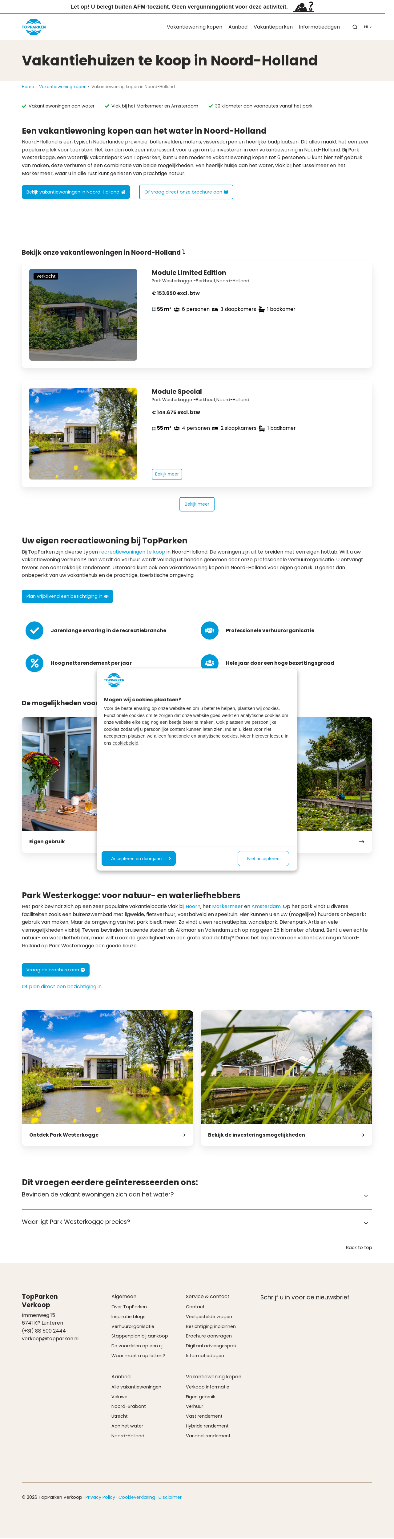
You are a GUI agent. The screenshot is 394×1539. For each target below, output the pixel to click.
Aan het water (127, 1427)
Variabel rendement (208, 1437)
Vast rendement (204, 1418)
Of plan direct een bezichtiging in (62, 988)
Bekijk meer (197, 506)
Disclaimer (170, 1498)
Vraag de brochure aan (55, 971)
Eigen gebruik (200, 1398)
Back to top (359, 1249)
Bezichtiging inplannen (211, 1328)
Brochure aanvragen (209, 1337)
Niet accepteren (263, 858)
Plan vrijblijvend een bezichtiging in (67, 598)
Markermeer (227, 907)
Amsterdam (266, 907)
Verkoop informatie (207, 1388)
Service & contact (208, 1298)
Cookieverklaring (137, 1498)
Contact (195, 1308)
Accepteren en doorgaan (141, 858)
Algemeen (123, 1298)
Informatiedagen (319, 26)
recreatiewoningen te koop (132, 553)
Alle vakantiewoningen (136, 1388)
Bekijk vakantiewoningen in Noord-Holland (76, 192)
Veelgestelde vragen (209, 1318)
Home (28, 87)
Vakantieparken (273, 26)
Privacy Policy (100, 1498)
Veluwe (119, 1398)
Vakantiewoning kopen (194, 26)
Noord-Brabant (128, 1408)
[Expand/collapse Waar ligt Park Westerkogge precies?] (366, 1224)
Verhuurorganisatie (132, 1328)
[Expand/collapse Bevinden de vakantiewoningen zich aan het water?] (366, 1197)
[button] (355, 27)
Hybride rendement (207, 1427)
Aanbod (237, 26)
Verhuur (194, 1408)
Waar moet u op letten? (138, 1357)
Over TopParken (129, 1308)
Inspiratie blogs (128, 1318)
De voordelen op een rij (137, 1347)
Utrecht (119, 1418)
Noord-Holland (127, 1437)
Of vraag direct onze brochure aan (186, 192)
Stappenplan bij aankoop (139, 1337)
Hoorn (193, 907)
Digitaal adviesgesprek (211, 1347)
